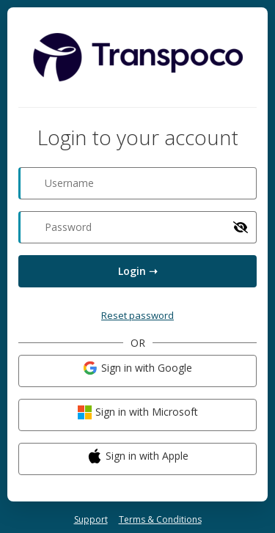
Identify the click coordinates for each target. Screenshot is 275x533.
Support (91, 519)
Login (138, 271)
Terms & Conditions (160, 519)
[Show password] (240, 227)
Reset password (137, 315)
